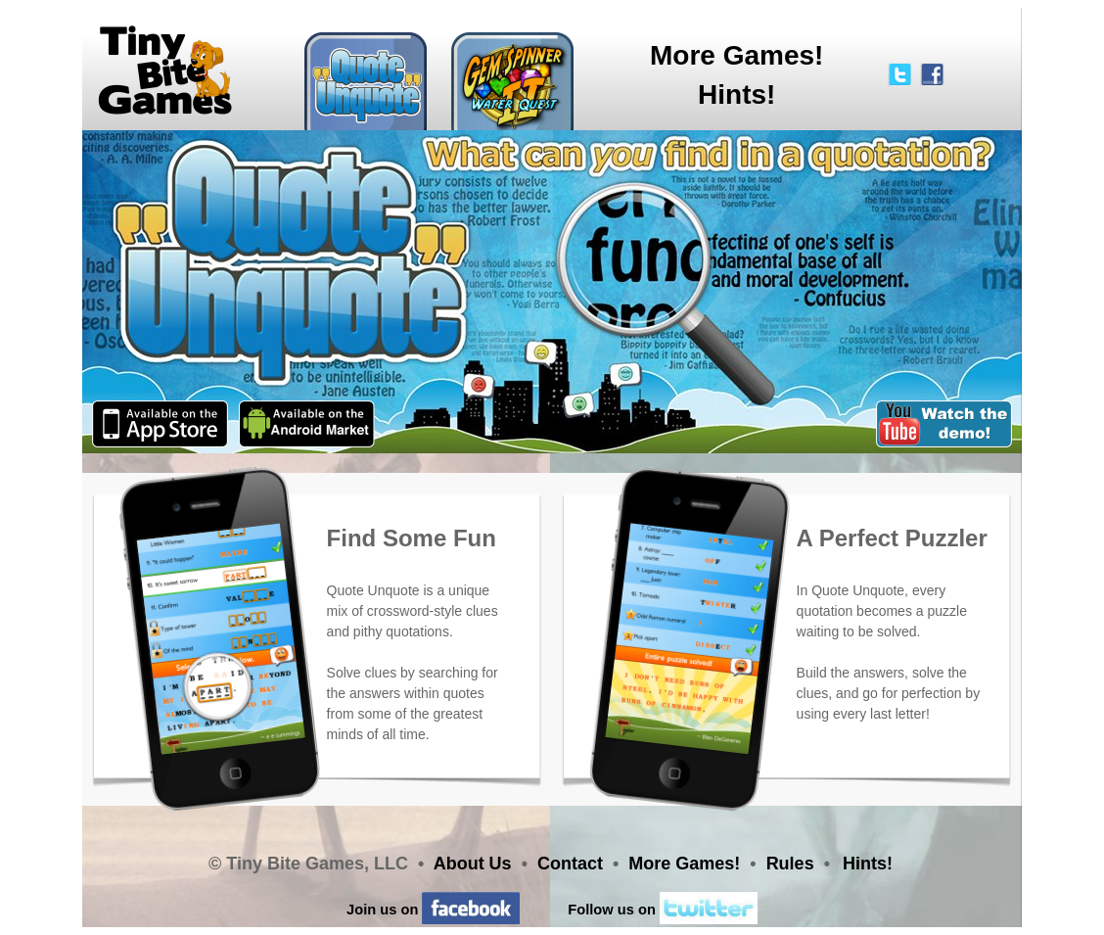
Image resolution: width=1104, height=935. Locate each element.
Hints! (736, 94)
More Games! (736, 55)
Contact (570, 863)
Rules (790, 863)
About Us (473, 863)
